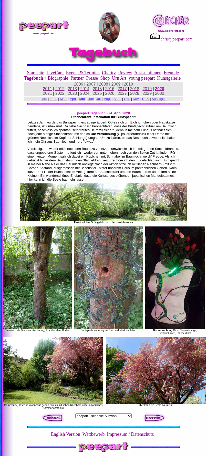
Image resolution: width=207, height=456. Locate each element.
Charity (109, 72)
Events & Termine (83, 72)
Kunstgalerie (169, 78)
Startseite (35, 72)
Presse (92, 78)
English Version (65, 434)
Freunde (171, 72)
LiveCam (55, 72)
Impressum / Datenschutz (130, 434)
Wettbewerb (93, 434)
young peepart (142, 78)
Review (125, 72)
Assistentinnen (147, 72)
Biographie (58, 78)
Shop (105, 78)
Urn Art (119, 78)
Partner (77, 78)
